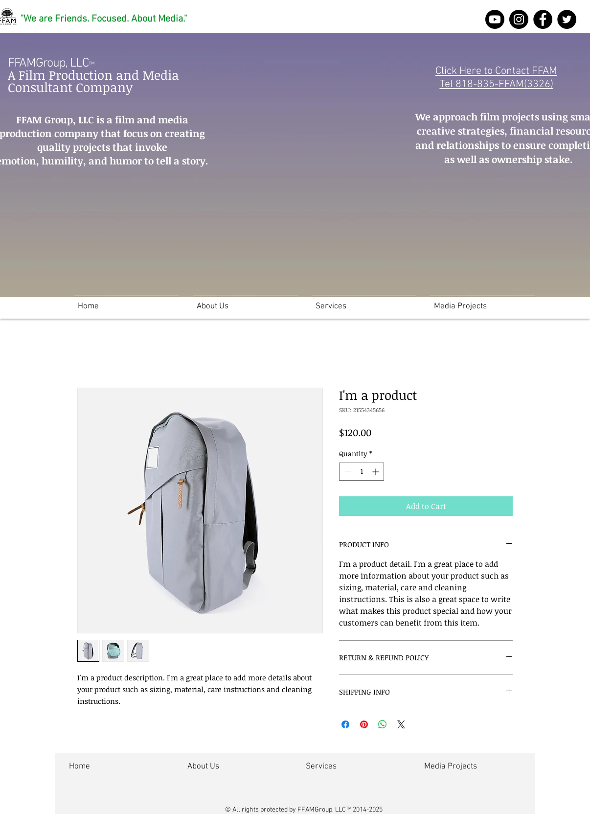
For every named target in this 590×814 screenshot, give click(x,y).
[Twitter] (566, 19)
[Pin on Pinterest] (364, 724)
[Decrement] (346, 471)
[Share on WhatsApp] (382, 724)
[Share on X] (401, 724)
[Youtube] (494, 19)
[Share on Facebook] (345, 724)
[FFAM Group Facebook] (542, 19)
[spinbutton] (361, 471)
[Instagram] (518, 19)
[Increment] (376, 471)
